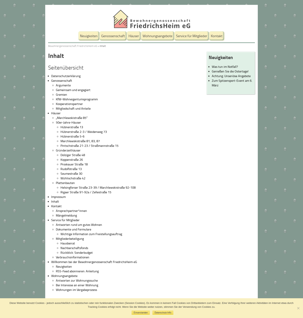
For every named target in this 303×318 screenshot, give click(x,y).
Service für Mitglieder (191, 36)
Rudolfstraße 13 (71, 169)
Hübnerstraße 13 (71, 127)
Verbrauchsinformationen (72, 257)
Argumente (63, 85)
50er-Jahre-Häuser (68, 122)
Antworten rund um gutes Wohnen (79, 225)
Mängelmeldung (66, 215)
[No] (298, 308)
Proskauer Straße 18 (74, 164)
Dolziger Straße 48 (72, 155)
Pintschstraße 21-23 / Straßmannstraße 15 (89, 146)
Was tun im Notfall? (225, 66)
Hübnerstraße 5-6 (72, 136)
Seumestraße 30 (71, 173)
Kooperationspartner (69, 104)
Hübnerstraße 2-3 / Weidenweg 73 (83, 132)
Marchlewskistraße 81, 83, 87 (80, 141)
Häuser (134, 36)
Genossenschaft (113, 36)
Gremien (61, 94)
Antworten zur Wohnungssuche (77, 280)
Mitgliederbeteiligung (70, 238)
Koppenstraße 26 (71, 159)
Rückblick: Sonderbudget (76, 252)
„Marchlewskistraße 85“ (72, 118)
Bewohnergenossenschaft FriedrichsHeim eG (72, 46)
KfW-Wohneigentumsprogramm (77, 99)
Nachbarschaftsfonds (74, 248)
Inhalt (55, 201)
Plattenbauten (65, 183)
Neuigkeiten (89, 36)
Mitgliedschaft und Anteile (73, 108)
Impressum (58, 197)
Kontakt (216, 36)
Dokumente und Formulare (73, 229)
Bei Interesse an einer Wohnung (77, 285)
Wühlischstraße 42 (72, 178)
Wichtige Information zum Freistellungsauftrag (91, 234)
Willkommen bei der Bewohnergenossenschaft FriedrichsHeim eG (94, 262)
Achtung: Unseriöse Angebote (231, 76)
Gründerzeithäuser (68, 150)
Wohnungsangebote (157, 36)
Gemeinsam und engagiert (73, 90)
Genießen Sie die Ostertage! (230, 71)
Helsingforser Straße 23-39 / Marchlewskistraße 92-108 (98, 187)
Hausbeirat (67, 243)
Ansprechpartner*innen (71, 211)
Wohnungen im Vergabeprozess (76, 290)
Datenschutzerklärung (66, 76)
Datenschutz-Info (163, 312)
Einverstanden (141, 312)
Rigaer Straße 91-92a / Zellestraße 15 (85, 192)
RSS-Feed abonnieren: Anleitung (77, 271)
